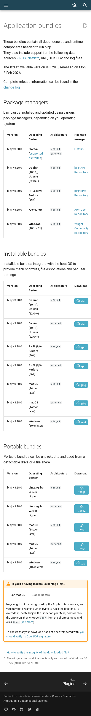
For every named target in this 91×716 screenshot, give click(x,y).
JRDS (21, 58)
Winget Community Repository (81, 228)
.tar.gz (82, 490)
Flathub (79, 149)
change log (11, 87)
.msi (81, 422)
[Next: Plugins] (74, 683)
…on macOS (17, 595)
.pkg (81, 385)
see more (27, 622)
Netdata (33, 58)
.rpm (81, 347)
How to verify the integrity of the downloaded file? (38, 652)
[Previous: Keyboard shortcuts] (6, 683)
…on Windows (41, 595)
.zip (81, 563)
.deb (81, 301)
